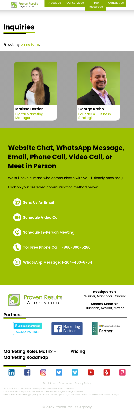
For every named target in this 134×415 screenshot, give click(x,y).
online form (30, 44)
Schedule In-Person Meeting (48, 232)
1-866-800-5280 (57, 247)
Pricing (77, 351)
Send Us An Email (38, 202)
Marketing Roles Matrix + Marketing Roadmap (29, 354)
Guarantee (65, 383)
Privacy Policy (83, 383)
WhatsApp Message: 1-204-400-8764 (57, 262)
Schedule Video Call (41, 217)
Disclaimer (49, 383)
